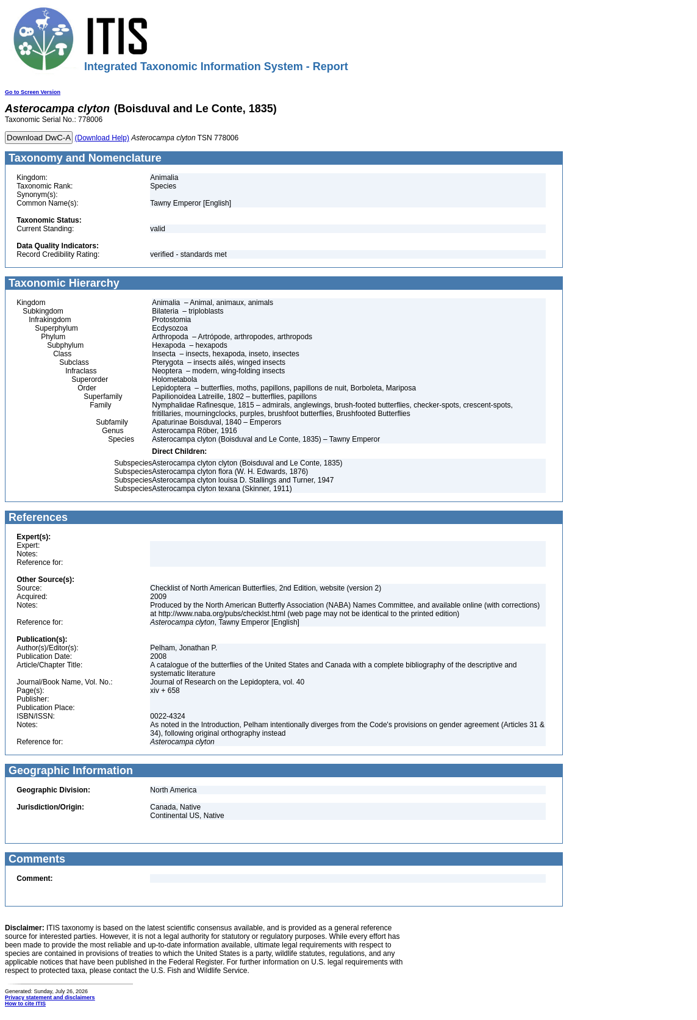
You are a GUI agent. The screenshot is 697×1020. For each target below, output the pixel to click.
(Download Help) (102, 138)
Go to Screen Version (32, 92)
